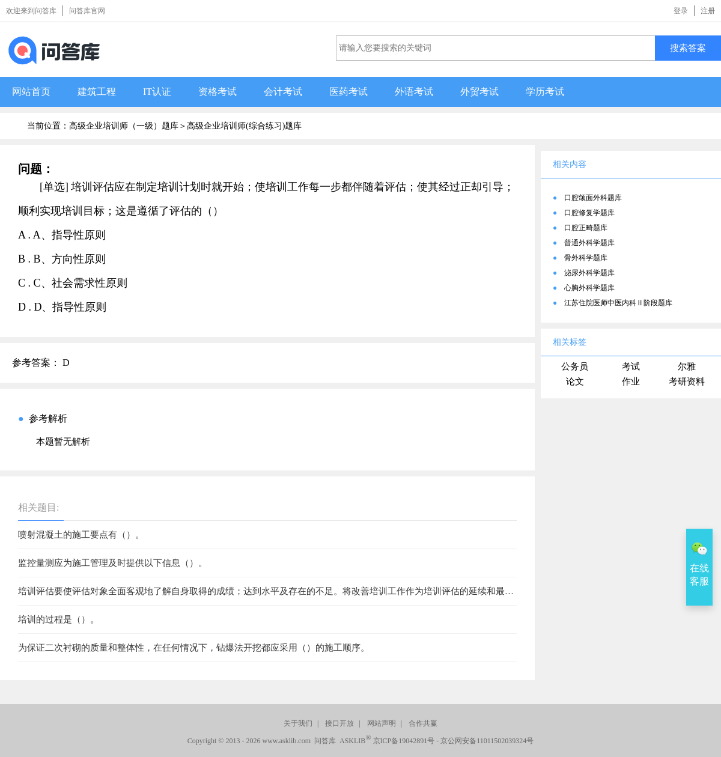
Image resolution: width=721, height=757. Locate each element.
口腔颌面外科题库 (593, 197)
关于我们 (298, 723)
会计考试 (283, 92)
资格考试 (217, 92)
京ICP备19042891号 (404, 741)
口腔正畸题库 (585, 227)
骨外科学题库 (585, 258)
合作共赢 (423, 723)
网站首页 (31, 92)
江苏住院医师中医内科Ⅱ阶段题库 (618, 303)
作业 (631, 381)
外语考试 (414, 92)
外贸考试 (479, 92)
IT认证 (157, 92)
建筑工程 (97, 92)
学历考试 (545, 92)
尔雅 (687, 366)
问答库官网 (87, 11)
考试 (631, 366)
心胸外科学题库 (589, 288)
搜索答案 (688, 48)
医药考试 (348, 92)
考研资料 (687, 381)
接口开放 (339, 723)
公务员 (574, 366)
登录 (681, 11)
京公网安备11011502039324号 (487, 741)
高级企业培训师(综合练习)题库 (244, 125)
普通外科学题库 (589, 243)
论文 (575, 381)
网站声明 (381, 723)
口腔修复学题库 (589, 212)
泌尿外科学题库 (589, 273)
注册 (708, 11)
